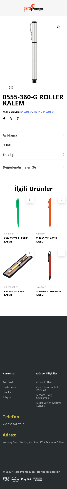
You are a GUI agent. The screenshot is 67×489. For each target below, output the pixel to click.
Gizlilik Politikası (45, 382)
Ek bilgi (8, 154)
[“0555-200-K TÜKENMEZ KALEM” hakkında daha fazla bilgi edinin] (61, 252)
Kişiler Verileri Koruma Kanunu (48, 404)
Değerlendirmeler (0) (19, 167)
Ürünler (7, 392)
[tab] (33, 135)
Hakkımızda (9, 387)
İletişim (7, 397)
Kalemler (26, 111)
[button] (58, 27)
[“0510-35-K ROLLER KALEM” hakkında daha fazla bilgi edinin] (30, 252)
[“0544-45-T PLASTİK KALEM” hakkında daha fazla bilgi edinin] (61, 199)
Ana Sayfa (8, 382)
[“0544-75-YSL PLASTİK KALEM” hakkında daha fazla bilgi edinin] (30, 199)
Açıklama (10, 135)
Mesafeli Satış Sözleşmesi (44, 396)
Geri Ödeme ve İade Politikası (47, 388)
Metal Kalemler (44, 111)
